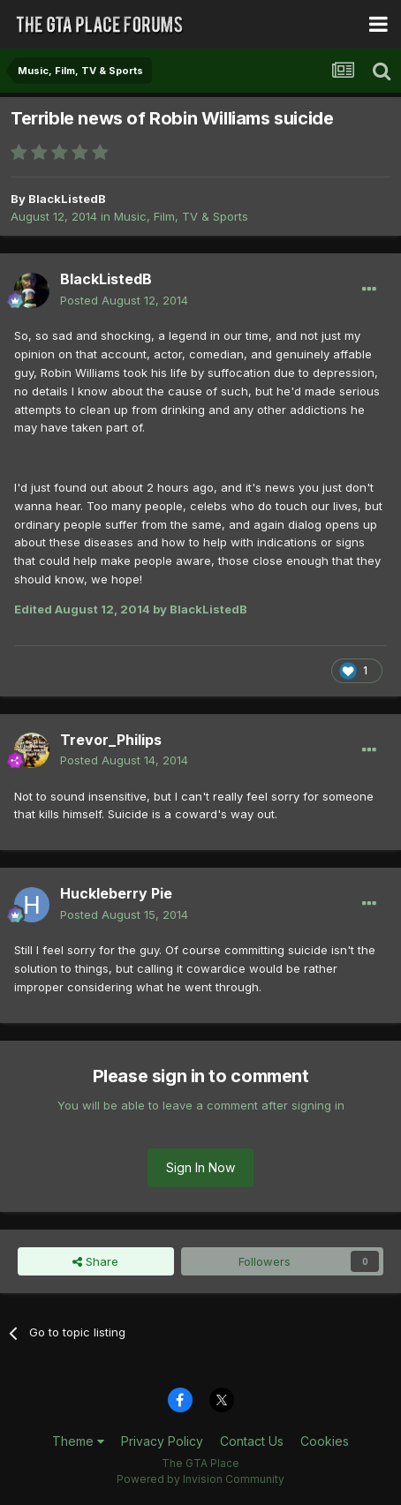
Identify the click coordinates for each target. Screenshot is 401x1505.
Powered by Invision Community (200, 1479)
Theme (78, 1441)
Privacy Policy (162, 1441)
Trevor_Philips (111, 740)
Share (95, 1261)
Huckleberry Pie (116, 893)
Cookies (324, 1441)
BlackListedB (67, 199)
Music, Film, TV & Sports (181, 216)
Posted (124, 300)
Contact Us (252, 1441)
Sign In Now (200, 1167)
